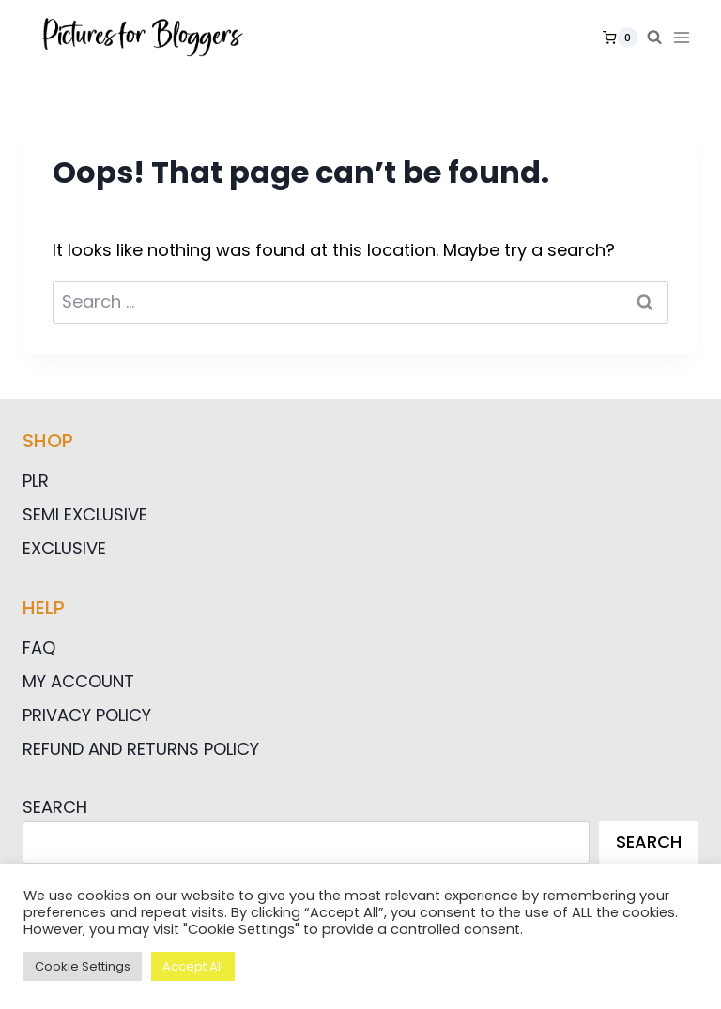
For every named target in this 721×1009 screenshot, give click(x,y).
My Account (78, 681)
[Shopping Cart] (620, 37)
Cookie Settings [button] (82, 966)
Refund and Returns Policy (141, 749)
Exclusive (64, 548)
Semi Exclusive (85, 514)
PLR (36, 480)
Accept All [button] (192, 966)
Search (55, 807)
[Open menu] (685, 37)
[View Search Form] (654, 37)
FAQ (39, 647)
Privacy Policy (87, 715)
